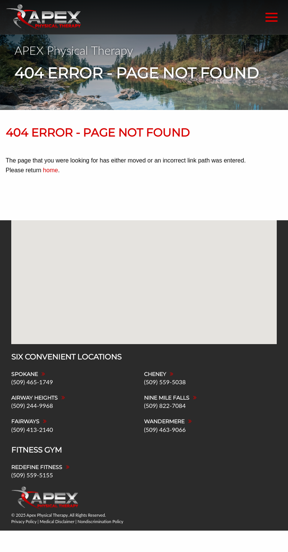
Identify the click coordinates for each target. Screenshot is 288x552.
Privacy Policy (23, 521)
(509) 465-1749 (32, 381)
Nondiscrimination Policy (100, 521)
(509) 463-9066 (165, 429)
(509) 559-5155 (32, 474)
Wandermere (164, 421)
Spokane (24, 374)
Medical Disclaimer (57, 521)
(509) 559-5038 (165, 381)
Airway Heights (34, 397)
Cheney (155, 374)
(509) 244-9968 (32, 405)
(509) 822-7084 (165, 405)
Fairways (25, 421)
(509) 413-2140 (32, 429)
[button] (161, 260)
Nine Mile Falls (166, 397)
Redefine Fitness (36, 467)
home (50, 170)
